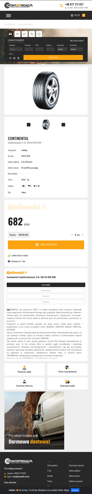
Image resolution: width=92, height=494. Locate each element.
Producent (12, 45)
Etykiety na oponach (76, 481)
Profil (36, 45)
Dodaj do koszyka (46, 244)
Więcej (66, 490)
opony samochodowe (26, 24)
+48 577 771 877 (74, 4)
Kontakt (50, 475)
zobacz (23, 192)
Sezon (11, 53)
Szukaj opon (53, 57)
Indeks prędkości (74, 470)
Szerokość (28, 45)
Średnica (48, 45)
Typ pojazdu (60, 45)
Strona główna (52, 465)
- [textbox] (47, 49)
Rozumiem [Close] (75, 490)
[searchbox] (15, 49)
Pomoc (49, 481)
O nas (49, 470)
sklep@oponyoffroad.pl (21, 476)
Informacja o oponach (76, 465)
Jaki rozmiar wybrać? (77, 40)
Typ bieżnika (73, 45)
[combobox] (15, 49)
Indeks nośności (74, 475)
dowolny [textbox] (60, 49)
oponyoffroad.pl (9, 24)
